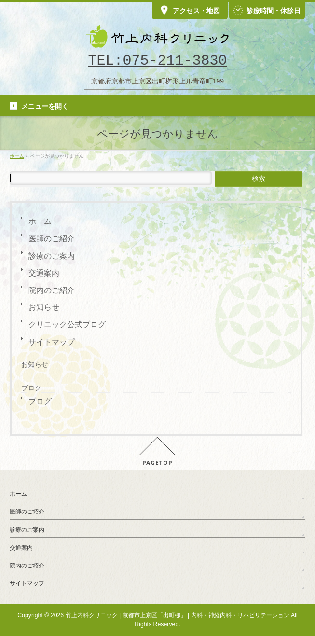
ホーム (40, 221)
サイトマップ (51, 342)
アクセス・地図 (189, 11)
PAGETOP (157, 462)
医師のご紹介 (51, 239)
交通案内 (43, 273)
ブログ (40, 401)
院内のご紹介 (51, 290)
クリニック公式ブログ (67, 324)
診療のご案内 (51, 256)
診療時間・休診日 (267, 11)
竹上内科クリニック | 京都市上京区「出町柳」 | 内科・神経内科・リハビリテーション (177, 615)
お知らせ (43, 307)
